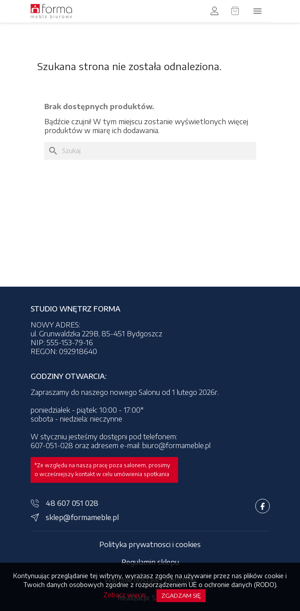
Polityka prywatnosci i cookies (150, 544)
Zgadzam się (181, 595)
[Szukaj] (150, 151)
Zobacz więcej (124, 595)
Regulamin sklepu (150, 562)
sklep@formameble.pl (82, 517)
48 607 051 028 (72, 503)
